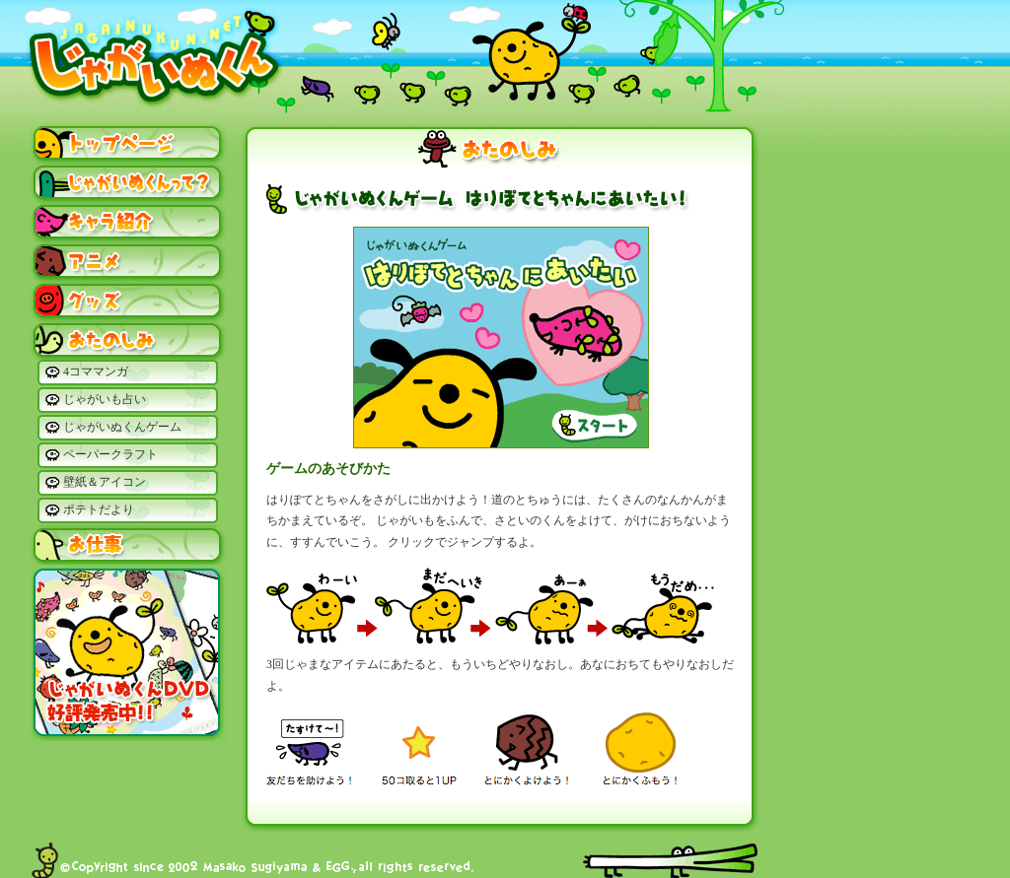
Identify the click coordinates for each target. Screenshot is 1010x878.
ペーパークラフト (110, 454)
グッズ (128, 300)
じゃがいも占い (104, 399)
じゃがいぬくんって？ (128, 182)
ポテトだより (98, 509)
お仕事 (128, 545)
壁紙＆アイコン (104, 482)
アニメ (128, 261)
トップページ (128, 143)
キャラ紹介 (128, 221)
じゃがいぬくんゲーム (122, 427)
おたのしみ (128, 340)
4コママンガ (95, 371)
